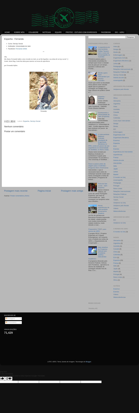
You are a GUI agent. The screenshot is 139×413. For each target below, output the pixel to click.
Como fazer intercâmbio (121, 121)
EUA (115, 146)
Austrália (116, 109)
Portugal (116, 186)
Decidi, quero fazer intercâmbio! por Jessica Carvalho (103, 76)
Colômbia (116, 118)
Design (115, 49)
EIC (114, 129)
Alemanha (117, 101)
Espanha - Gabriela (101, 97)
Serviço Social (35, 121)
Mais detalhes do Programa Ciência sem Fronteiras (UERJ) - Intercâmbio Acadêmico (98, 253)
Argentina (116, 104)
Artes (115, 46)
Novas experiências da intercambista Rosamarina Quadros (103, 209)
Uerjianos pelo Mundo (121, 89)
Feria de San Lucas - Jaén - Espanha (103, 185)
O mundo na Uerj (119, 177)
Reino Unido (117, 188)
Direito (115, 52)
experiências (117, 155)
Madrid (115, 174)
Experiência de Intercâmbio (123, 152)
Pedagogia (117, 66)
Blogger (88, 362)
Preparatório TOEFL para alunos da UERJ (97, 230)
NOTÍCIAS (47, 32)
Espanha (26, 121)
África (115, 98)
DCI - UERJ (119, 32)
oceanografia (118, 80)
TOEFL (116, 200)
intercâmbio (117, 163)
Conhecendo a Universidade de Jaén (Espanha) (104, 114)
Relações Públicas (120, 72)
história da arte (118, 77)
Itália (115, 166)
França (115, 157)
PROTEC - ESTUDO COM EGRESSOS (81, 32)
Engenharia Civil (119, 58)
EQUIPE (58, 32)
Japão (115, 169)
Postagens (10, 318)
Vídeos (115, 208)
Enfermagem (118, 55)
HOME (7, 32)
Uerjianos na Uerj (119, 203)
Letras (115, 63)
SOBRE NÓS (19, 32)
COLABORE (33, 32)
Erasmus (116, 140)
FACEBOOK (106, 32)
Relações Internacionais (121, 69)
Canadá (116, 112)
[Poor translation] (8, 379)
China (115, 115)
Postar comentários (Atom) (19, 196)
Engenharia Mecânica (121, 61)
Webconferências (119, 211)
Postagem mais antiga (72, 191)
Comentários (11, 322)
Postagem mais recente (15, 191)
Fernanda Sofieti (21, 49)
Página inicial (44, 191)
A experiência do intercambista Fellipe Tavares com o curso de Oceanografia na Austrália (104, 52)
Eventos (116, 149)
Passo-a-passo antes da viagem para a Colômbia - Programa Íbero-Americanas (98, 166)
